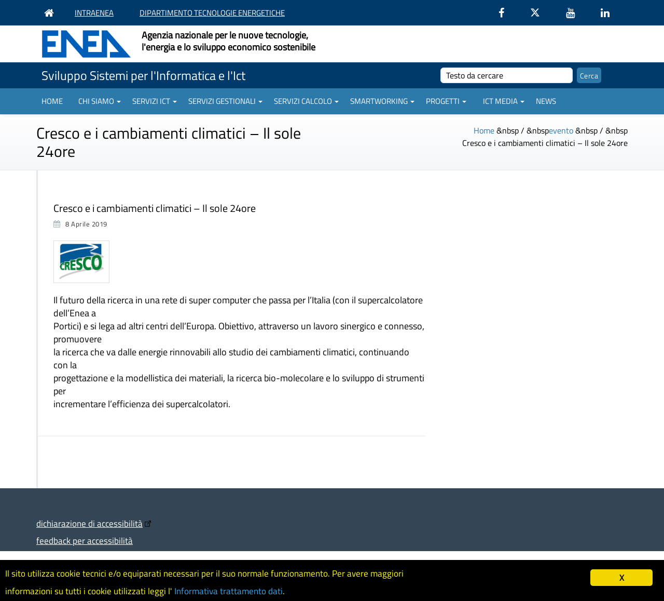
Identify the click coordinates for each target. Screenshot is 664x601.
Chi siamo (99, 101)
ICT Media (503, 101)
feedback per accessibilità (84, 540)
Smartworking (382, 101)
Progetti (446, 101)
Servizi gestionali (225, 101)
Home (52, 101)
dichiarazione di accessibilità (89, 523)
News (546, 101)
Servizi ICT (154, 101)
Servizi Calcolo (306, 101)
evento (561, 130)
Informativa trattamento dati (228, 591)
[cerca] (506, 75)
